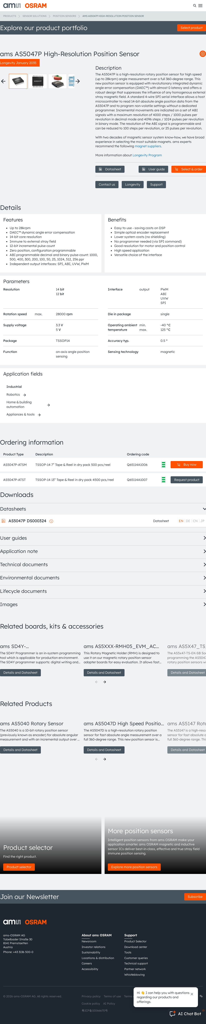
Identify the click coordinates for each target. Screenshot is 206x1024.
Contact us (107, 184)
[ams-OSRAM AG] (24, 5)
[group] (40, 655)
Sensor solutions (34, 15)
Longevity (132, 184)
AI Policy (109, 1003)
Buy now (186, 464)
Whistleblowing (134, 974)
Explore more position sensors (134, 867)
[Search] (195, 5)
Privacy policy (91, 996)
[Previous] (96, 682)
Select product (192, 28)
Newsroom (89, 941)
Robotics (13, 394)
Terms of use (112, 996)
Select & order (189, 169)
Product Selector (135, 941)
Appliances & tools (20, 414)
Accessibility (90, 969)
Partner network (135, 969)
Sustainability (91, 952)
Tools (127, 952)
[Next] (104, 682)
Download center (135, 947)
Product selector (19, 867)
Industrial (14, 387)
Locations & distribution (98, 958)
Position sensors (64, 15)
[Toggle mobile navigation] (200, 5)
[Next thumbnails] (77, 81)
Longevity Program (147, 155)
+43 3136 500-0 (23, 952)
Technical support (136, 963)
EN (181, 520)
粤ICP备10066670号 (95, 1010)
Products (9, 15)
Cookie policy (91, 1003)
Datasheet (110, 169)
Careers (87, 963)
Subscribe (195, 897)
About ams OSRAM (97, 935)
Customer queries (136, 958)
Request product (186, 480)
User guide (153, 169)
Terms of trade (134, 996)
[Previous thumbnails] (3, 81)
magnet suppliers (148, 146)
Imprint (152, 996)
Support (156, 184)
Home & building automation (19, 404)
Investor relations (93, 947)
